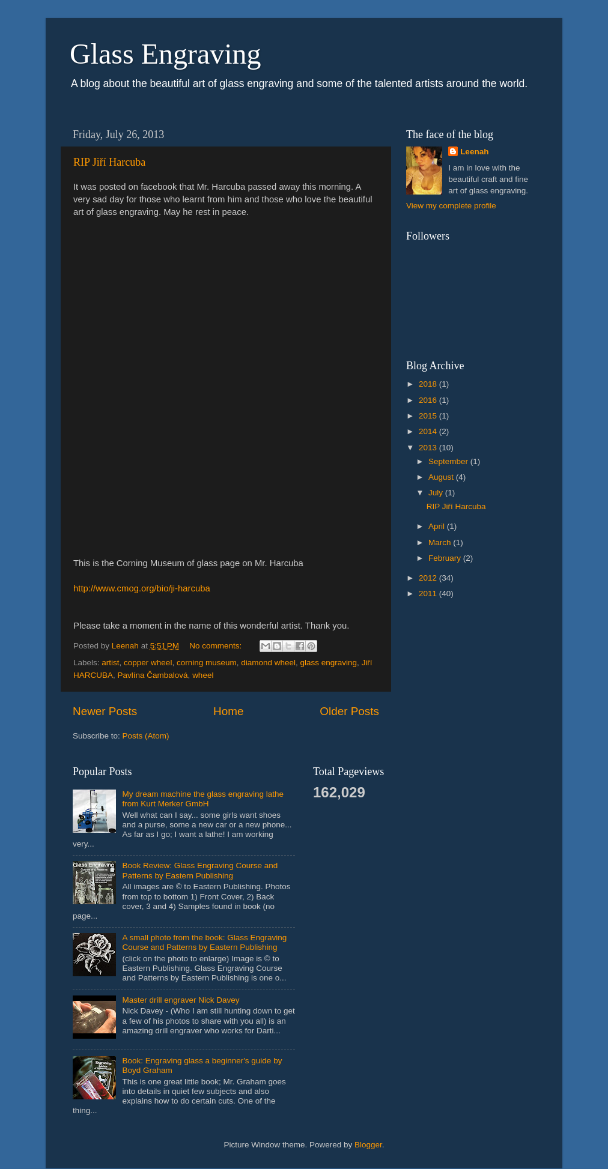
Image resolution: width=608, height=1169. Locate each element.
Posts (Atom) (146, 735)
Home (228, 711)
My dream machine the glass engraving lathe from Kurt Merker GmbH (203, 799)
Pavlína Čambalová (153, 675)
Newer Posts (105, 711)
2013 (429, 447)
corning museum (207, 662)
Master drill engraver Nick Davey (180, 999)
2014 (429, 431)
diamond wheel (268, 662)
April (437, 526)
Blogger (368, 1144)
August (442, 477)
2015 (429, 415)
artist (110, 662)
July (436, 492)
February (445, 558)
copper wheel (148, 662)
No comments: (216, 645)
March (440, 542)
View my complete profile (451, 205)
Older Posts (349, 711)
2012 (429, 577)
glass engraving (328, 662)
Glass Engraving (165, 54)
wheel (202, 675)
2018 (429, 383)
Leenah (474, 151)
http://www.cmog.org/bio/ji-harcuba (141, 588)
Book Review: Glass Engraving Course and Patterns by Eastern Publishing (200, 870)
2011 (429, 593)
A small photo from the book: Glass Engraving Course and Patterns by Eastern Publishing (204, 942)
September (449, 461)
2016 (429, 400)
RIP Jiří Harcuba (109, 162)
